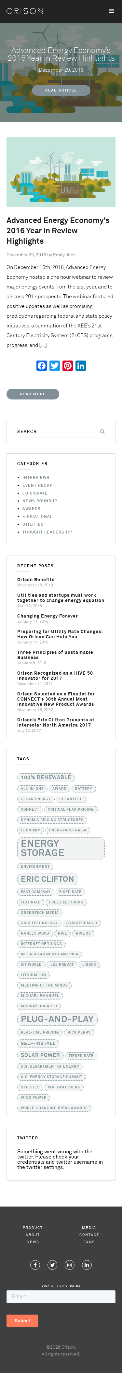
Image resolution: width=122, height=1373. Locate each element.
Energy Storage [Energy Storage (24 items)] (42, 848)
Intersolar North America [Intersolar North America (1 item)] (49, 954)
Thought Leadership (47, 532)
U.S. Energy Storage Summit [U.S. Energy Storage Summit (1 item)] (51, 1077)
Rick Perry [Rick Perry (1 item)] (79, 1032)
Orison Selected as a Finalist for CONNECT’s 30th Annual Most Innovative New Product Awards (56, 699)
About (33, 1235)
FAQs (89, 1242)
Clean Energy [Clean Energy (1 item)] (36, 799)
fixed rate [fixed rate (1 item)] (70, 892)
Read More (33, 394)
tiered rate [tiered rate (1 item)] (81, 1056)
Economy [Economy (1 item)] (30, 830)
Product (33, 1228)
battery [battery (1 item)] (83, 789)
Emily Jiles (64, 255)
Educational (37, 517)
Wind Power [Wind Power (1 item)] (34, 1097)
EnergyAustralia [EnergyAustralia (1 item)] (68, 830)
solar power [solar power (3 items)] (40, 1055)
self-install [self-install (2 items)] (38, 1043)
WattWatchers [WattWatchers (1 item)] (64, 1087)
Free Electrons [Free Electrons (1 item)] (66, 902)
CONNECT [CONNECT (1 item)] (30, 809)
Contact (89, 1235)
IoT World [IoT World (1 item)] (31, 964)
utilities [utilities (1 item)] (30, 1087)
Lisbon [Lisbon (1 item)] (89, 964)
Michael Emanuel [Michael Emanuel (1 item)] (40, 996)
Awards (31, 509)
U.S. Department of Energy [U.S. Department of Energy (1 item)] (50, 1066)
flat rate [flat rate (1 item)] (31, 902)
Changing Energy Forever (47, 616)
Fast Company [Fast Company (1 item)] (36, 892)
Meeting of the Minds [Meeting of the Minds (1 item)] (44, 985)
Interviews (35, 478)
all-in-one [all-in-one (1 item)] (32, 789)
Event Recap (61, 39)
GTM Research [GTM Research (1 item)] (81, 923)
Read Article (61, 90)
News (33, 1242)
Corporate (35, 494)
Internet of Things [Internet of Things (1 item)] (41, 944)
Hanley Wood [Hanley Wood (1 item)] (35, 933)
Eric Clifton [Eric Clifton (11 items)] (48, 879)
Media (89, 1228)
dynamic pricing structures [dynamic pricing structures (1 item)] (52, 820)
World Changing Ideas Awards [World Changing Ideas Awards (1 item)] (54, 1108)
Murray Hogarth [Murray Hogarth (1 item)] (39, 1006)
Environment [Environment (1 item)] (35, 866)
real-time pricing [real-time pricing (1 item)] (40, 1032)
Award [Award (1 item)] (59, 789)
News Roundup (39, 501)
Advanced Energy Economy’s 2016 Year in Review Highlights (58, 231)
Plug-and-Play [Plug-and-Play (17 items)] (57, 1019)
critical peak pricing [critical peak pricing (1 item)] (71, 809)
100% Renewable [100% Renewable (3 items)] (46, 777)
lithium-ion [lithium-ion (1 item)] (33, 975)
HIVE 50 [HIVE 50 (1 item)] (83, 933)
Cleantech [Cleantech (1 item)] (71, 799)
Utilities (33, 525)
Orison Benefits (36, 580)
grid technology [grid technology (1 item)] (39, 923)
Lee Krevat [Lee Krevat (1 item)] (62, 964)
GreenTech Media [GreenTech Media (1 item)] (40, 912)
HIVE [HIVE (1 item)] (62, 933)
